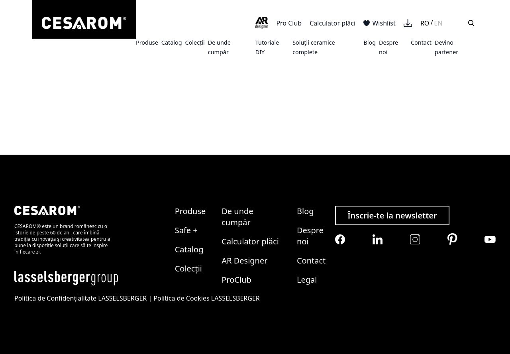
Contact (421, 42)
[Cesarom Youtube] (490, 239)
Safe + (186, 230)
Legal (307, 279)
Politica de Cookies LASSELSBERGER (206, 298)
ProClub (236, 279)
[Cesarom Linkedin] (377, 239)
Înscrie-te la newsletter (392, 215)
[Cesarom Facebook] (340, 239)
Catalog (171, 42)
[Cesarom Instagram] (415, 239)
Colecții (195, 42)
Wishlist (379, 23)
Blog (369, 42)
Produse (147, 42)
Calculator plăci (332, 23)
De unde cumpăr (237, 217)
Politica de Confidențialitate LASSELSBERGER (80, 298)
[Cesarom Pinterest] (452, 239)
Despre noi (310, 236)
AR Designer (244, 260)
